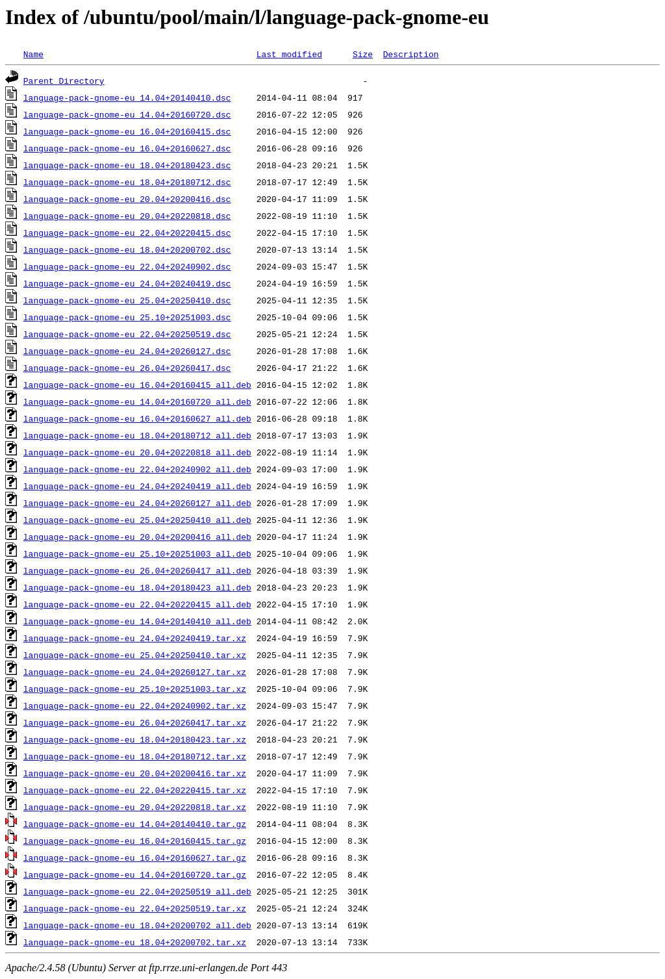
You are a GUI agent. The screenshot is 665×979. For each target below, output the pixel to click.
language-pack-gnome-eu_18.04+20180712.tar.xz (134, 756)
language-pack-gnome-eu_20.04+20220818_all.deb (137, 452)
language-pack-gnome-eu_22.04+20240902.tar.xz (134, 705)
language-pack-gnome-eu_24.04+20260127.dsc (127, 351)
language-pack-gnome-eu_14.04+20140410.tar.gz (134, 824)
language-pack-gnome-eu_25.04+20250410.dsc (127, 300)
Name (33, 54)
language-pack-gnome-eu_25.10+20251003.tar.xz (134, 688)
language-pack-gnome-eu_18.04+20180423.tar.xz (134, 739)
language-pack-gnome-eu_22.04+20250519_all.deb (137, 891)
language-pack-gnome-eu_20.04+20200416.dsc (127, 199)
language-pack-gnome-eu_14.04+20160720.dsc (127, 114)
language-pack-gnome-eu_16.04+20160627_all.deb (137, 418)
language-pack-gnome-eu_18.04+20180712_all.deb (137, 435)
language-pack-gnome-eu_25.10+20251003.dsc (127, 317)
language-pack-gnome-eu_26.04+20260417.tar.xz (134, 722)
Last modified (289, 54)
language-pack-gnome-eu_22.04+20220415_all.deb (137, 604)
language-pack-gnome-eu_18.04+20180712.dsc (127, 182)
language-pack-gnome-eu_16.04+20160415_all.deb (137, 384)
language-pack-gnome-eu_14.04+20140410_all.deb (137, 621)
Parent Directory (64, 80)
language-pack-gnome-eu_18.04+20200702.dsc (127, 249)
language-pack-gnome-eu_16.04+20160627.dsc (127, 148)
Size (363, 54)
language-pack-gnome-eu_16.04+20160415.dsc (127, 131)
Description (411, 54)
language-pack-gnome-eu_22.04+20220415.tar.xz (134, 790)
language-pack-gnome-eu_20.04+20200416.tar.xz (134, 773)
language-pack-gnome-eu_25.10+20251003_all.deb (137, 553)
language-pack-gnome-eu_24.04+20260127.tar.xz (134, 672)
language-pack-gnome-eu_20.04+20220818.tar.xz (134, 807)
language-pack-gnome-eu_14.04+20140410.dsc (127, 97)
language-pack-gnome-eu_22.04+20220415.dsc (127, 232)
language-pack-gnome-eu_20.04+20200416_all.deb (137, 536)
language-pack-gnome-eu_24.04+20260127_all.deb (137, 503)
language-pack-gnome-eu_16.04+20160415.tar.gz (134, 840)
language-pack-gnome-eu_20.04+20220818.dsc (127, 216)
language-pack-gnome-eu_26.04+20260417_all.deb (137, 570)
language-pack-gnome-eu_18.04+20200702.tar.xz (134, 942)
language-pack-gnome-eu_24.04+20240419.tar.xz (134, 638)
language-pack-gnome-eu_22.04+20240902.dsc (127, 266)
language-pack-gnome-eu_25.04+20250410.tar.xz (134, 655)
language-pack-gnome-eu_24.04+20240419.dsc (127, 283)
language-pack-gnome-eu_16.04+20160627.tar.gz (134, 857)
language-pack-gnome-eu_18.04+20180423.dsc (127, 165)
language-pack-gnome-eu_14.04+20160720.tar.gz (134, 874)
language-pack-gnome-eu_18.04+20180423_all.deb (137, 587)
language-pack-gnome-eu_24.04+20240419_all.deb (137, 486)
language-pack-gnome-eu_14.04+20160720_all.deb (137, 401)
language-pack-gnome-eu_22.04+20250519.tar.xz (134, 908)
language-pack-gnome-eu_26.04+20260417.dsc (127, 368)
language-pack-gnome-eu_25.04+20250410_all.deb (137, 520)
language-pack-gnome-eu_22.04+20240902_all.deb (137, 469)
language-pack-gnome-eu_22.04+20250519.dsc (127, 334)
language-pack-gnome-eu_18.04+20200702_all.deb (137, 925)
